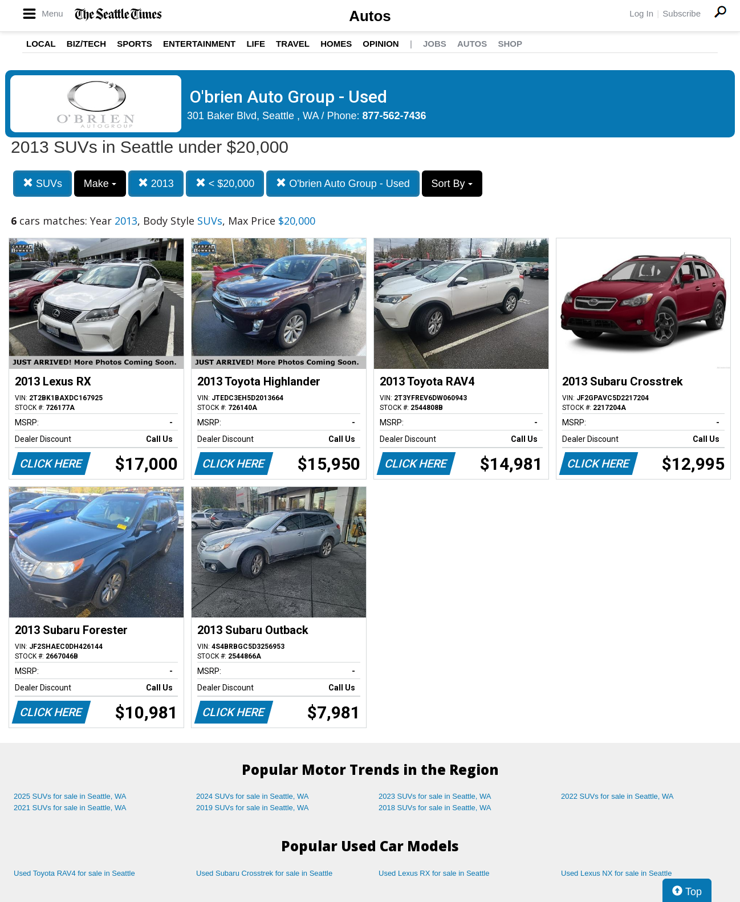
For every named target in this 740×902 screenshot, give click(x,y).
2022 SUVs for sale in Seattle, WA (617, 796)
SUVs (42, 183)
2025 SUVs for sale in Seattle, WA (70, 796)
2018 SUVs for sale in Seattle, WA (435, 807)
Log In (641, 13)
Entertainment (199, 43)
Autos (370, 16)
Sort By (452, 183)
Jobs (434, 43)
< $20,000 (225, 183)
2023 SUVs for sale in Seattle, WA (435, 796)
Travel (293, 43)
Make (100, 183)
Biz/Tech (86, 43)
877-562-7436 (394, 115)
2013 (156, 183)
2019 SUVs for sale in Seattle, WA (252, 807)
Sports (134, 43)
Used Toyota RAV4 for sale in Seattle (74, 873)
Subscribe (681, 13)
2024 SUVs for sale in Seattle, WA (252, 796)
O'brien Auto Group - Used (343, 183)
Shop (510, 43)
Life (255, 43)
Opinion (381, 43)
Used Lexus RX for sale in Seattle (434, 873)
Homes (336, 43)
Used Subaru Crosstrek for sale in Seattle (264, 873)
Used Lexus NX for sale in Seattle (616, 873)
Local (41, 43)
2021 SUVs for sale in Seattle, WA (70, 807)
